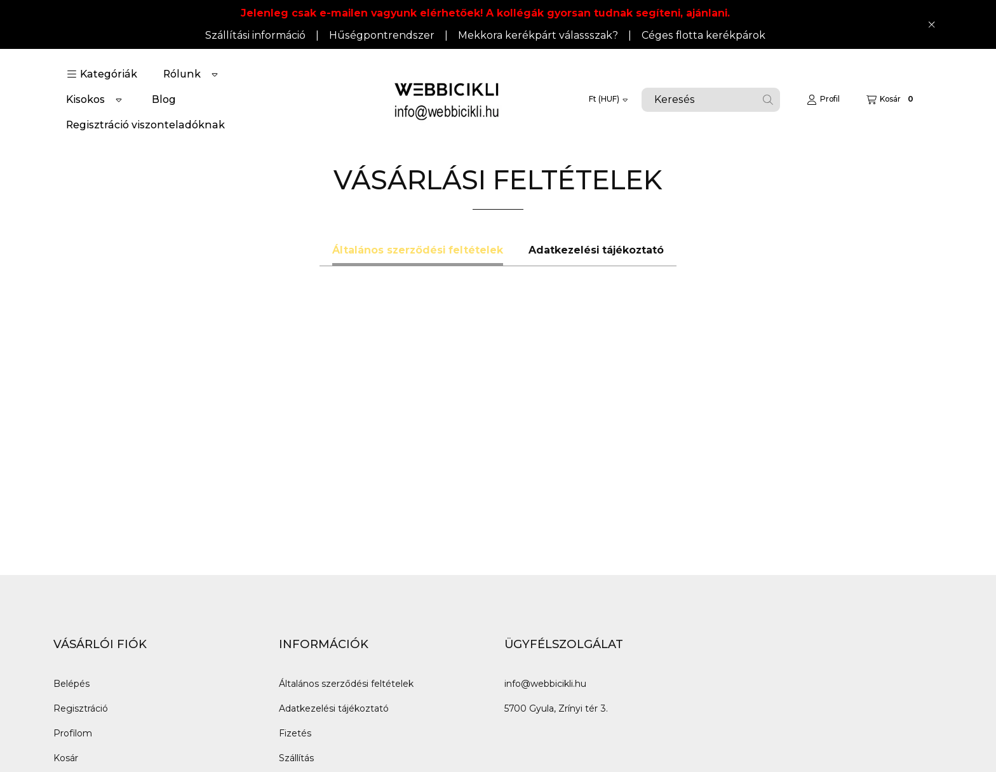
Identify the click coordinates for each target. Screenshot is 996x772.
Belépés (71, 683)
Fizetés (295, 733)
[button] (102, 74)
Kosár (65, 758)
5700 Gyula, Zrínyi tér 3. (556, 708)
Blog (164, 99)
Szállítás (296, 758)
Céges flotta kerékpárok (703, 35)
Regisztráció (80, 708)
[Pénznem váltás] (608, 99)
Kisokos (85, 99)
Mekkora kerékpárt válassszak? (538, 35)
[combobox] (711, 99)
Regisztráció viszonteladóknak (145, 125)
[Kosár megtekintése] (891, 99)
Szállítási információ (255, 35)
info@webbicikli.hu (545, 683)
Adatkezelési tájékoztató (334, 708)
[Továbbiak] (214, 74)
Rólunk (182, 74)
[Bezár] (931, 24)
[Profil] (823, 99)
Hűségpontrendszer (381, 35)
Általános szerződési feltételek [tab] (417, 250)
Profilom (72, 733)
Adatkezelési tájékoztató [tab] (596, 250)
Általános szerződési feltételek (346, 683)
